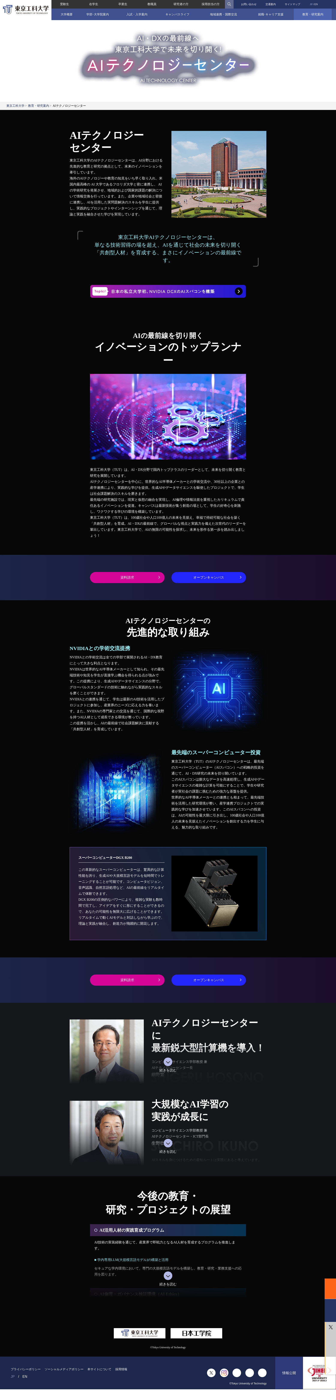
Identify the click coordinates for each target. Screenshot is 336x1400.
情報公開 (289, 1373)
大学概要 (67, 14)
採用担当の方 (211, 4)
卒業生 (122, 4)
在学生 (93, 4)
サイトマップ (292, 4)
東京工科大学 (15, 105)
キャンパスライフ (177, 14)
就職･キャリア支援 (271, 14)
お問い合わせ (248, 4)
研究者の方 (181, 4)
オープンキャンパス (208, 577)
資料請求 (127, 577)
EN (316, 4)
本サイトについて (99, 1369)
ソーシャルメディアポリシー (64, 1369)
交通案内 (271, 4)
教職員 (151, 4)
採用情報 (121, 1369)
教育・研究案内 (312, 14)
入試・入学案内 (136, 14)
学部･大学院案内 (97, 14)
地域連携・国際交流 (223, 14)
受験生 (64, 4)
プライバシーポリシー (26, 1369)
